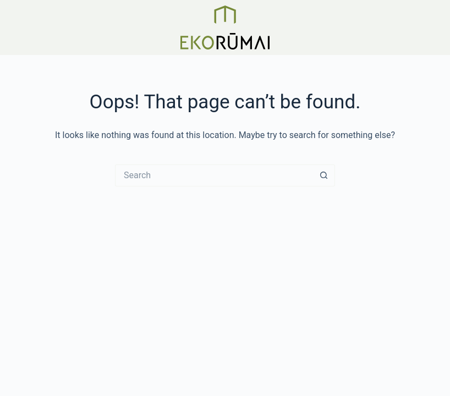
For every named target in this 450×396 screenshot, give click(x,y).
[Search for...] (214, 175)
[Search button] (324, 175)
